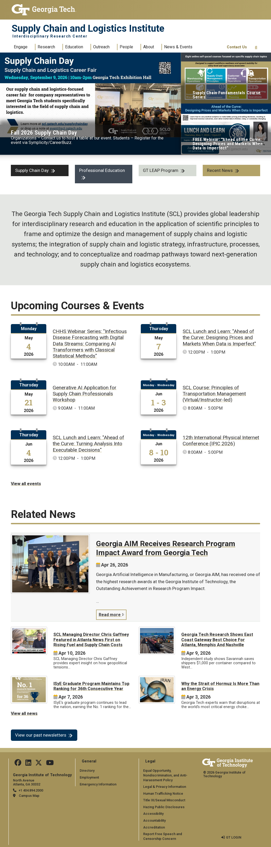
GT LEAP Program (160, 170)
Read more (111, 614)
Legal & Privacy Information (164, 787)
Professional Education (102, 170)
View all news (24, 713)
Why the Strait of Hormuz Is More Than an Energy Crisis (220, 686)
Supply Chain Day (32, 170)
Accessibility (153, 814)
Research (46, 46)
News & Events (178, 46)
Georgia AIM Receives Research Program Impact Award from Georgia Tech (165, 548)
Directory (87, 771)
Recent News (220, 170)
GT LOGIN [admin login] (233, 837)
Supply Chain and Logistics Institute (88, 28)
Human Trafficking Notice (163, 793)
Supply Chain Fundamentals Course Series (227, 95)
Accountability (154, 820)
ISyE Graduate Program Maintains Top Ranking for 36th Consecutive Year (91, 686)
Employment (89, 777)
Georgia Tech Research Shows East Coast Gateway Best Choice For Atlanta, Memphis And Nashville (217, 639)
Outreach (101, 46)
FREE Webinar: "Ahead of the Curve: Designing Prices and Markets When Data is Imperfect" (228, 144)
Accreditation (154, 827)
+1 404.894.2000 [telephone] (31, 790)
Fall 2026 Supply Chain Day (44, 132)
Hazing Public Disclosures (163, 807)
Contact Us (237, 47)
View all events (26, 483)
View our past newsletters (40, 735)
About (148, 46)
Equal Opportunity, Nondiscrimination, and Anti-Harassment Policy (165, 775)
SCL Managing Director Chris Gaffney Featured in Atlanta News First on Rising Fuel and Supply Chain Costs (91, 639)
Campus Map (29, 796)
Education (74, 46)
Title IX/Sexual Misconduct (164, 800)
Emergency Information (98, 784)
